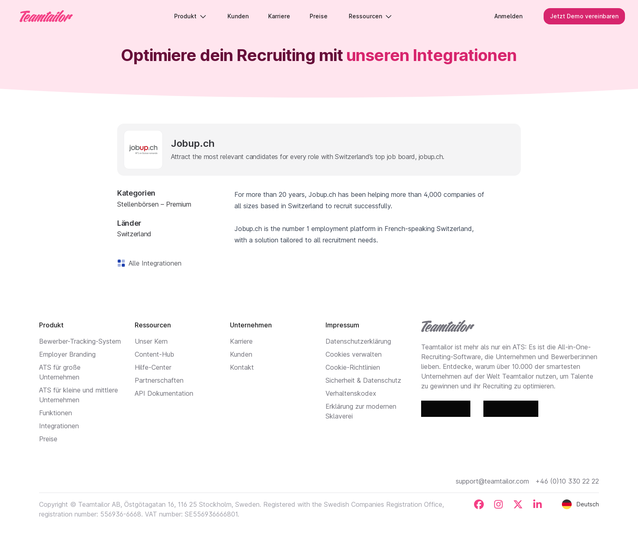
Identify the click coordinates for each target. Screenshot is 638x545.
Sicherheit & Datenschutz (363, 380)
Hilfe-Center (153, 367)
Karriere (241, 341)
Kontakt (242, 367)
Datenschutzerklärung (358, 341)
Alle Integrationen (153, 263)
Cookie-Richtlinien (353, 367)
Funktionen (55, 413)
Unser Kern (151, 341)
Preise (48, 439)
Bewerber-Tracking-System (80, 341)
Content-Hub (154, 354)
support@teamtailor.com (492, 481)
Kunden (241, 354)
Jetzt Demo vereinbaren (584, 16)
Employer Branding (67, 354)
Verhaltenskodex (351, 393)
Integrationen (59, 426)
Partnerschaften (159, 380)
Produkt (190, 16)
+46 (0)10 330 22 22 (567, 481)
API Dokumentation (164, 393)
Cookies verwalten (354, 354)
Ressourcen (370, 16)
